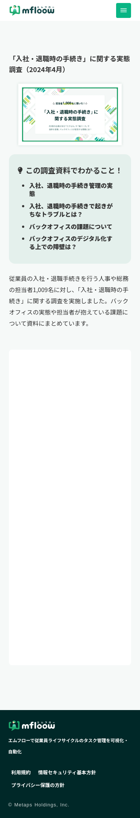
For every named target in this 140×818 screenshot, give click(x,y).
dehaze (123, 10)
